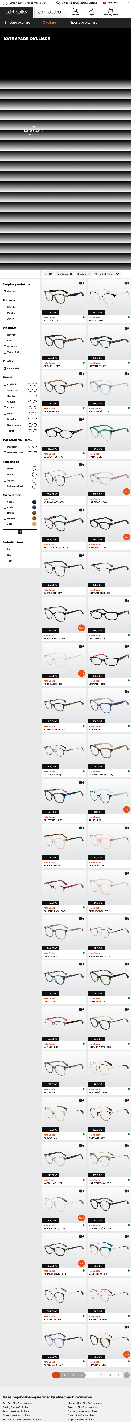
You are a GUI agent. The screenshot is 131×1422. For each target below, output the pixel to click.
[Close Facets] (20, 73)
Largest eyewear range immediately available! (28, 4)
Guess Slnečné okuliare (81, 1214)
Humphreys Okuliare (14, 1248)
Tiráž (30, 1401)
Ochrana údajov (17, 1401)
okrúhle (20, 201)
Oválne (20, 207)
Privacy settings (11, 1331)
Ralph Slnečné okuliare (81, 1219)
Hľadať (75, 14)
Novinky (10, 134)
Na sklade (10, 146)
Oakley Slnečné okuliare (16, 1206)
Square (20, 280)
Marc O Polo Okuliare (15, 1244)
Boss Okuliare (74, 1244)
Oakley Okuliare (12, 1239)
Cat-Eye (20, 195)
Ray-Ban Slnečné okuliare (17, 1202)
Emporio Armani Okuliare (17, 1252)
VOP (4, 1401)
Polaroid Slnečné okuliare (82, 1206)
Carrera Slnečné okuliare (16, 1214)
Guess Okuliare (75, 1235)
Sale (7, 140)
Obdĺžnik (20, 184)
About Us (7, 1325)
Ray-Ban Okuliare (13, 1235)
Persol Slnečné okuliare (16, 1210)
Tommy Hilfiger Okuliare (80, 1248)
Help (90, 1325)
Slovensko (112, 2)
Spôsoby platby (53, 1331)
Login (91, 14)
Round (20, 274)
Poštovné (49, 1335)
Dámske (10, 107)
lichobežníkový (20, 286)
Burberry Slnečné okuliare (82, 1210)
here (88, 1290)
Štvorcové (20, 190)
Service (48, 1325)
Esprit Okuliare (74, 1252)
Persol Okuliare (75, 1239)
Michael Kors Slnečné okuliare (85, 1202)
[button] (16, 12)
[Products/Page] (107, 73)
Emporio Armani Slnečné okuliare (22, 1219)
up (127, 1401)
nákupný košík (111, 14)
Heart (20, 268)
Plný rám (20, 246)
